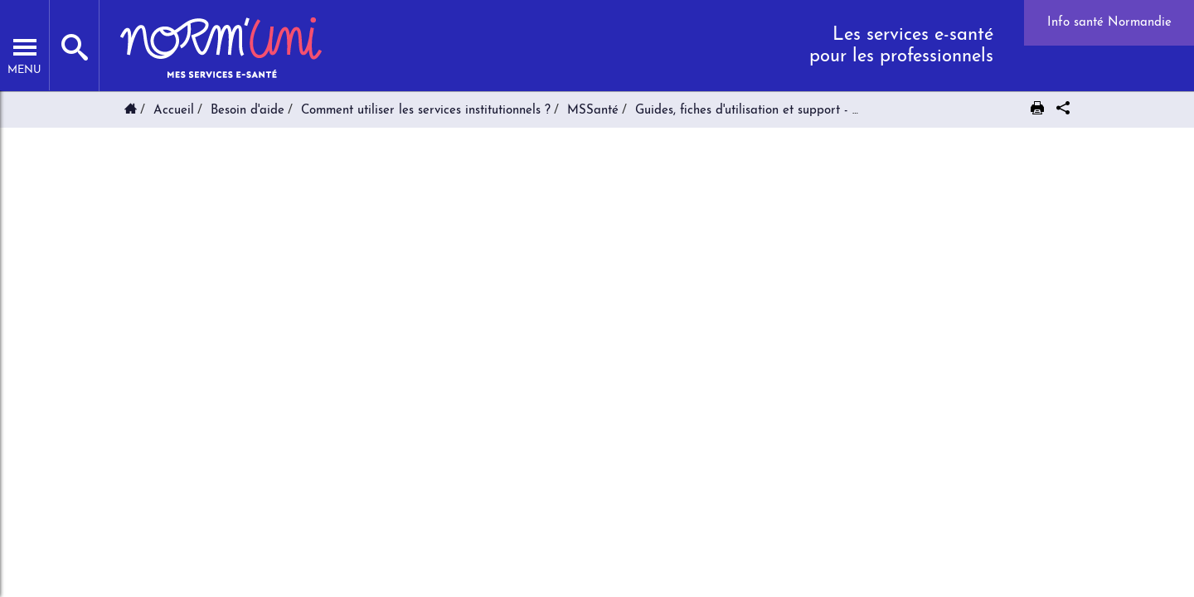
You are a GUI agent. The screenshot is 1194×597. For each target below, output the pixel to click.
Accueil (173, 110)
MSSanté (593, 110)
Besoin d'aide (247, 110)
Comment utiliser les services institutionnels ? (426, 110)
